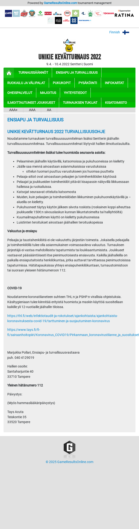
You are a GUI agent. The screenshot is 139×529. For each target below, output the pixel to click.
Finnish (122, 32)
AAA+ (13, 110)
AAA (32, 110)
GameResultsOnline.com (60, 3)
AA (49, 110)
